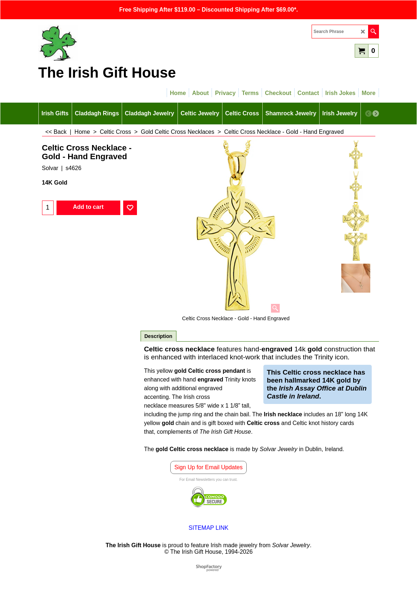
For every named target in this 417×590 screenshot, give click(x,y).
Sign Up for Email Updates (208, 467)
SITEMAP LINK (209, 528)
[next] (375, 113)
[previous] (368, 113)
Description (158, 336)
